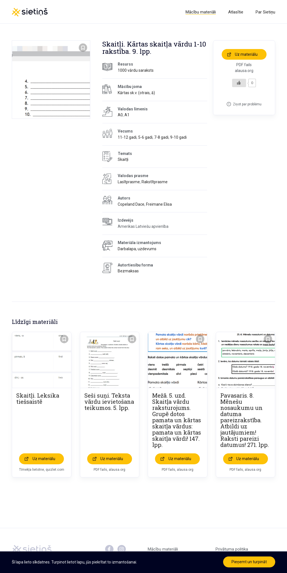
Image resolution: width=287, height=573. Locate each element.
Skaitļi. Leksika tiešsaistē (37, 399)
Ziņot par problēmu (247, 105)
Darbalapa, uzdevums (137, 249)
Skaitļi (123, 160)
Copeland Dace (131, 205)
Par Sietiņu (265, 12)
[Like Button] (239, 84)
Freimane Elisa (159, 205)
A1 (126, 116)
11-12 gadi (127, 138)
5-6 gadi (145, 138)
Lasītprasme (129, 183)
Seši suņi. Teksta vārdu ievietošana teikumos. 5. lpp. (109, 402)
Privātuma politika (232, 550)
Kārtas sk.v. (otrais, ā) (136, 93)
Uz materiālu (246, 55)
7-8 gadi (161, 138)
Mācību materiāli (201, 12)
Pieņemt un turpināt (249, 562)
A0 (120, 116)
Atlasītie (235, 12)
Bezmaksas (128, 272)
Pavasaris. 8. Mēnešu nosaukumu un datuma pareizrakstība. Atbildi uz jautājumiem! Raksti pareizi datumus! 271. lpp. (244, 421)
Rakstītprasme (155, 183)
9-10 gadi (178, 138)
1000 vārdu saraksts (136, 71)
